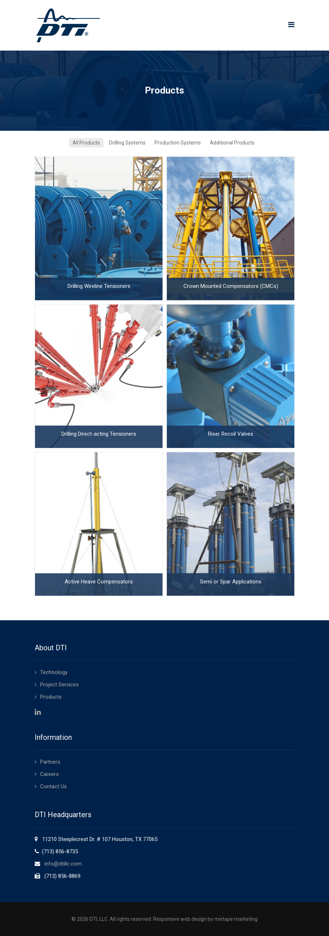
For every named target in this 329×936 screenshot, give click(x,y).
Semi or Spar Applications (230, 581)
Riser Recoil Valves (230, 434)
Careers (49, 774)
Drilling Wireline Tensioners (98, 286)
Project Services (59, 684)
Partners (50, 762)
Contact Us (53, 786)
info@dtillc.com (63, 863)
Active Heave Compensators (98, 581)
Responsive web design (180, 919)
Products (51, 697)
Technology (54, 672)
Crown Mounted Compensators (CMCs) (230, 286)
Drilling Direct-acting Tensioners (98, 434)
